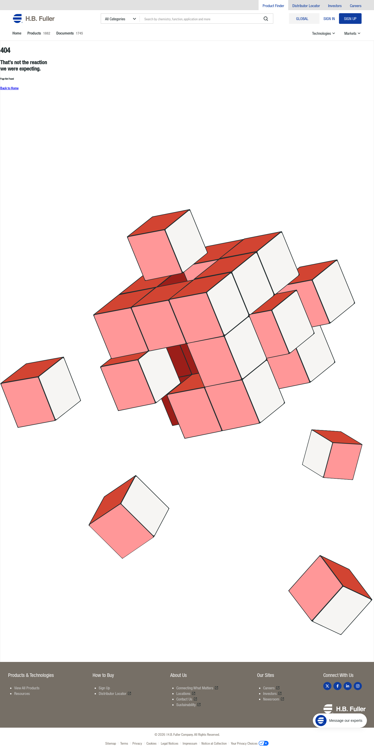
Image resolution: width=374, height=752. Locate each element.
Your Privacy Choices (250, 743)
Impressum (190, 743)
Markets (353, 33)
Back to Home (9, 88)
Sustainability (188, 704)
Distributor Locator (306, 5)
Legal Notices (169, 743)
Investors (335, 5)
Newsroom (273, 699)
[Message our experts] (340, 720)
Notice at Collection (214, 743)
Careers (356, 5)
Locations (186, 693)
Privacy (137, 743)
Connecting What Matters (197, 688)
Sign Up (350, 18)
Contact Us (186, 699)
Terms (124, 743)
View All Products (27, 688)
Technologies (324, 33)
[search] (266, 19)
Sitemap (110, 743)
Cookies (151, 743)
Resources (22, 693)
